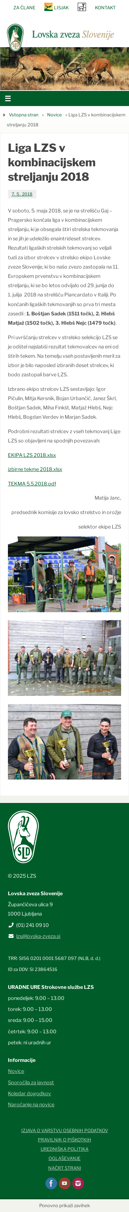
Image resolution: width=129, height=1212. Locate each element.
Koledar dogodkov (29, 1093)
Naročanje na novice (31, 1104)
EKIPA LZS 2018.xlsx (32, 455)
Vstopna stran (24, 114)
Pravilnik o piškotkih (64, 1139)
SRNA (81, 6)
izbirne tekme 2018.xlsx (35, 469)
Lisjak (61, 7)
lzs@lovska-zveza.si (38, 936)
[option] (64, 68)
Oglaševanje (64, 1158)
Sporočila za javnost (31, 1082)
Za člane (24, 7)
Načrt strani (64, 1168)
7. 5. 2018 (22, 194)
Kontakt (105, 7)
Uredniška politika (64, 1149)
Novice (54, 114)
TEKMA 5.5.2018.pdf (32, 484)
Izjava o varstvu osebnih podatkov (64, 1130)
